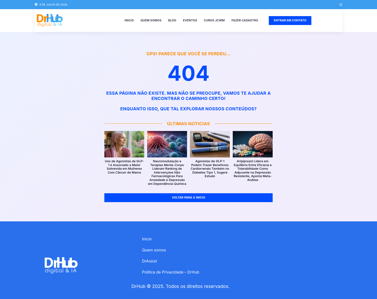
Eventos (190, 20)
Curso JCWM (214, 20)
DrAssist (149, 261)
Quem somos (151, 20)
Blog (172, 20)
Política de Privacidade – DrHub (170, 272)
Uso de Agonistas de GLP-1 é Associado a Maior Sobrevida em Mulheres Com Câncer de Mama (124, 166)
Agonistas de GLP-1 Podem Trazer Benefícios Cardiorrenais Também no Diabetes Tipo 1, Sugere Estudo (210, 168)
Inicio (129, 20)
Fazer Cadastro (245, 20)
